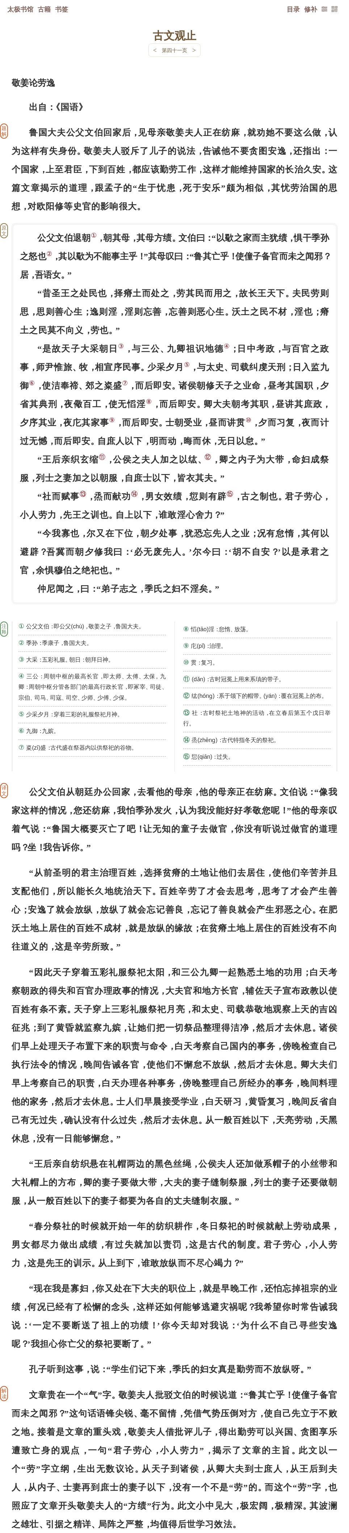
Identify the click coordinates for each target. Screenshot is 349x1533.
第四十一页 (174, 50)
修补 (310, 9)
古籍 (44, 9)
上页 (323, 1490)
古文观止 (174, 35)
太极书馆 (20, 9)
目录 (293, 9)
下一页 (174, 1489)
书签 (61, 9)
